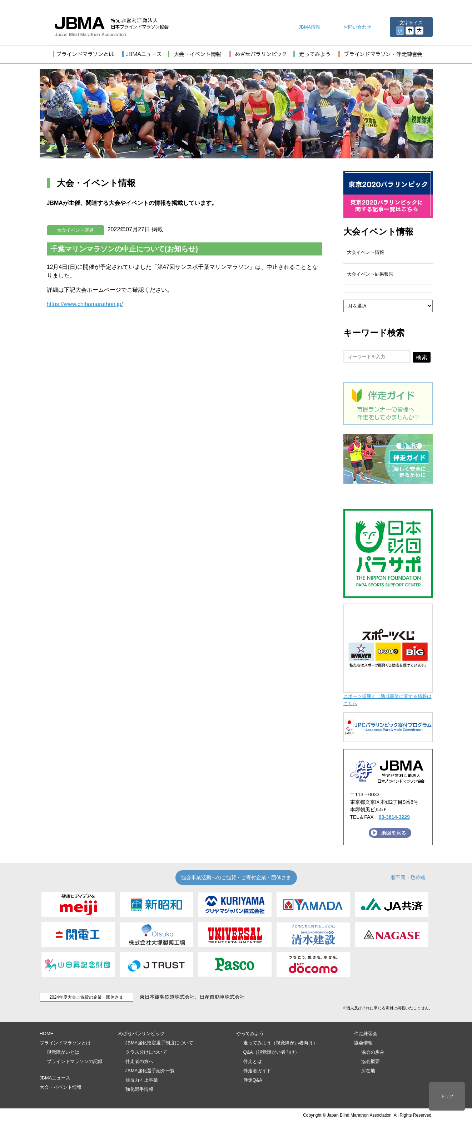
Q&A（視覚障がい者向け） (271, 1052)
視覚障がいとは (63, 1052)
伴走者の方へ (139, 1061)
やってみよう (250, 1033)
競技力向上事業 (141, 1080)
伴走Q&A (252, 1080)
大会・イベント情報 (60, 1087)
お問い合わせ (357, 27)
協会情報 (363, 1042)
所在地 (368, 1070)
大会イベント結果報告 (370, 274)
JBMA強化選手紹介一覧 (150, 1070)
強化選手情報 (139, 1089)
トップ (447, 1096)
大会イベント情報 (378, 231)
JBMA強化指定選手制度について (159, 1042)
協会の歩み (372, 1052)
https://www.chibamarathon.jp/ (85, 304)
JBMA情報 (310, 27)
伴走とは (252, 1061)
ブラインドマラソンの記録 (75, 1061)
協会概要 (370, 1061)
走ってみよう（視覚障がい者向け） (280, 1042)
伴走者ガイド (257, 1070)
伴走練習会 (365, 1033)
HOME (47, 1033)
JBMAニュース (55, 1078)
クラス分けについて (146, 1052)
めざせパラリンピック (141, 1033)
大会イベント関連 (75, 230)
